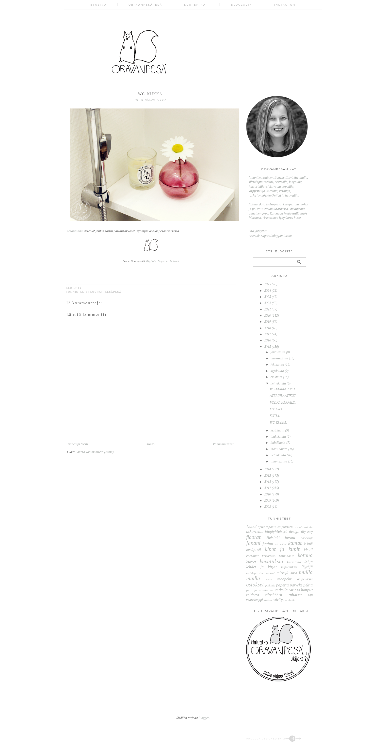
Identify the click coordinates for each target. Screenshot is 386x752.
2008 (267, 506)
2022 (267, 303)
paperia (282, 585)
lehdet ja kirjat (261, 566)
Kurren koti (196, 4)
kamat (295, 542)
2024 (267, 290)
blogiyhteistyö (276, 531)
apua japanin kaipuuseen (275, 527)
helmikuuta (278, 455)
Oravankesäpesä (145, 4)
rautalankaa (266, 590)
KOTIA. (275, 416)
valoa (268, 599)
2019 (267, 321)
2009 (267, 500)
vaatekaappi (254, 600)
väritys (278, 599)
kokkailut (252, 556)
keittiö (308, 543)
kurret (251, 561)
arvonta (298, 527)
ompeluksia (305, 579)
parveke (296, 585)
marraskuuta (279, 358)
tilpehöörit (273, 594)
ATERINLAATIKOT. (283, 395)
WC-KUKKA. (278, 422)
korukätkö (268, 556)
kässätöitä (294, 562)
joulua (268, 543)
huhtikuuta (278, 442)
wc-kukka (290, 600)
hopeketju (307, 538)
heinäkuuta (278, 383)
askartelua (254, 531)
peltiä (308, 585)
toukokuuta (278, 436)
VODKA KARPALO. (283, 402)
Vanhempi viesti (223, 444)
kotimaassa (286, 556)
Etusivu (99, 4)
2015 (267, 346)
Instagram (285, 4)
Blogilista (151, 261)
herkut (290, 537)
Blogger (204, 718)
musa (269, 579)
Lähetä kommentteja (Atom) (95, 452)
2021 (267, 309)
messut (270, 573)
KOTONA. (277, 409)
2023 (267, 296)
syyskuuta (277, 370)
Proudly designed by (273, 738)
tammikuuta (279, 461)
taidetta (252, 594)
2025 (267, 284)
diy (303, 531)
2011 (267, 488)
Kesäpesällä (74, 231)
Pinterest (174, 261)
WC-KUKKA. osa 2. (283, 389)
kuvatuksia (271, 561)
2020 (267, 315)
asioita (308, 527)
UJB (310, 595)
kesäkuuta (277, 430)
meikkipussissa (255, 573)
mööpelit (284, 578)
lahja (308, 561)
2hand (251, 526)
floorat (95, 292)
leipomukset (289, 567)
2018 (267, 328)
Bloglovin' (163, 261)
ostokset (255, 584)
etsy (310, 531)
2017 (267, 334)
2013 (267, 475)
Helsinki (273, 537)
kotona (305, 555)
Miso (293, 573)
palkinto (270, 585)
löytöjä (307, 566)
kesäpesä (113, 292)
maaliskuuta (279, 449)
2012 (267, 481)
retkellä (281, 589)
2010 (267, 494)
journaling (280, 544)
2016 (267, 340)
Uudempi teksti (78, 444)
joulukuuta (278, 352)
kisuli (308, 549)
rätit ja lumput (301, 589)
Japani (253, 542)
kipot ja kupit (282, 549)
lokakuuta (277, 364)
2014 (267, 469)
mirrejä (282, 572)
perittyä (251, 590)
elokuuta (276, 377)
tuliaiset (295, 594)
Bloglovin (241, 4)
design (294, 531)
